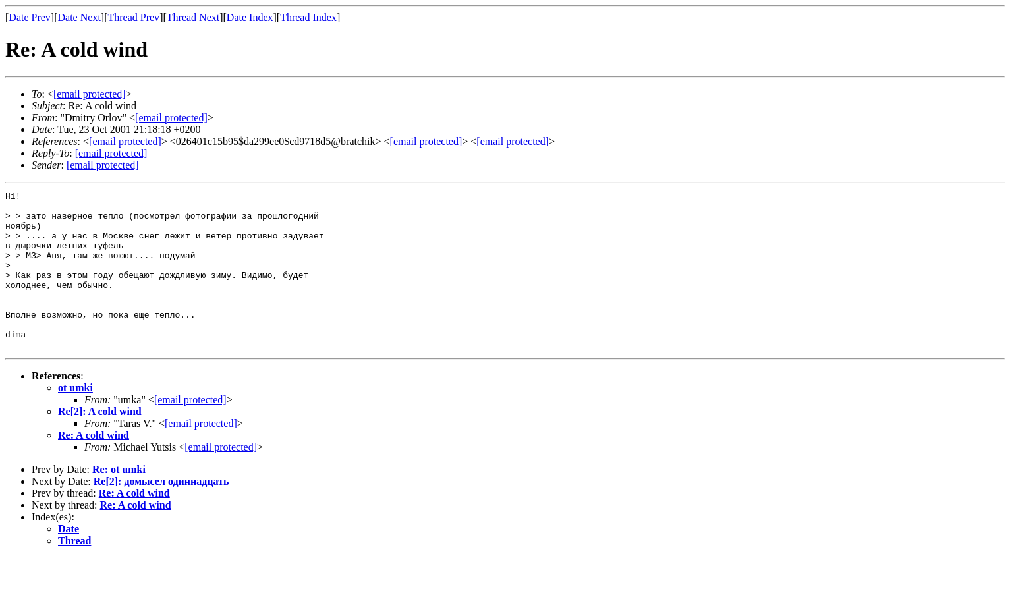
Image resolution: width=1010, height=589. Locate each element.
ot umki (75, 419)
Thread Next (193, 17)
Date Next (79, 17)
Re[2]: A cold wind (100, 443)
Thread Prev (133, 17)
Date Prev (30, 17)
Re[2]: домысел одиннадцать (161, 513)
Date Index (250, 17)
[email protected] (190, 431)
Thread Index (308, 17)
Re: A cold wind (93, 466)
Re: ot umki (119, 501)
